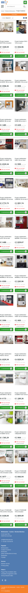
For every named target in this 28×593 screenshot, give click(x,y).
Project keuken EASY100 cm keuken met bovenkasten (5, 42)
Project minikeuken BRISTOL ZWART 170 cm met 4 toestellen (6, 159)
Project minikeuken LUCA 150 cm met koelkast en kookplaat (6, 237)
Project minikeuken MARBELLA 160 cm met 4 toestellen (21, 276)
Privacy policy (5, 565)
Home (2, 11)
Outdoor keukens (6, 550)
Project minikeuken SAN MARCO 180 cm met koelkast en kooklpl (5, 393)
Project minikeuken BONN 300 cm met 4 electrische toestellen (21, 120)
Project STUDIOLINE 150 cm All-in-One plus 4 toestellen (6, 511)
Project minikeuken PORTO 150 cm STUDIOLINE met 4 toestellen (5, 354)
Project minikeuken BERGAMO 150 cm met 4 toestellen (21, 81)
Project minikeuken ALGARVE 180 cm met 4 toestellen (6, 81)
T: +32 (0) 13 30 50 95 (7, 541)
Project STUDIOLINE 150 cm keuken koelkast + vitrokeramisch (20, 511)
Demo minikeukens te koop (9, 553)
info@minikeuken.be (7, 539)
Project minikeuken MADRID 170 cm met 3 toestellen (21, 237)
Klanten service (5, 563)
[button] (2, 6)
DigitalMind (7, 591)
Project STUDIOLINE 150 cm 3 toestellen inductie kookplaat (20, 472)
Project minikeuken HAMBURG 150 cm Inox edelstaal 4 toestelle (6, 198)
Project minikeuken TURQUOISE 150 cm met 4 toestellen (20, 432)
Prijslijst (3, 557)
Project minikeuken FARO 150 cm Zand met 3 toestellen (20, 159)
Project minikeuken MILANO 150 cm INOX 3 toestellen (6, 315)
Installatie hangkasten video (9, 574)
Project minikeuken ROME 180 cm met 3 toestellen (20, 354)
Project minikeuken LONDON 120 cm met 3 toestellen (21, 198)
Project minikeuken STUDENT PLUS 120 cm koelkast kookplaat (21, 393)
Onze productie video (7, 575)
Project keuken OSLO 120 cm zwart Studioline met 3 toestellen (21, 42)
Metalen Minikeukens (10, 11)
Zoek (25, 6)
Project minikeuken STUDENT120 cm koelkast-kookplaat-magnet (6, 432)
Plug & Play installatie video (8, 572)
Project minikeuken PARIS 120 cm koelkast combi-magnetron (21, 315)
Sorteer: (6, 18)
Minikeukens (4, 548)
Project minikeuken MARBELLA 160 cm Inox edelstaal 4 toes (6, 276)
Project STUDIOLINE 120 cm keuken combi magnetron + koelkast (6, 472)
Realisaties (4, 551)
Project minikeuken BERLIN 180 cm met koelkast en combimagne (5, 120)
